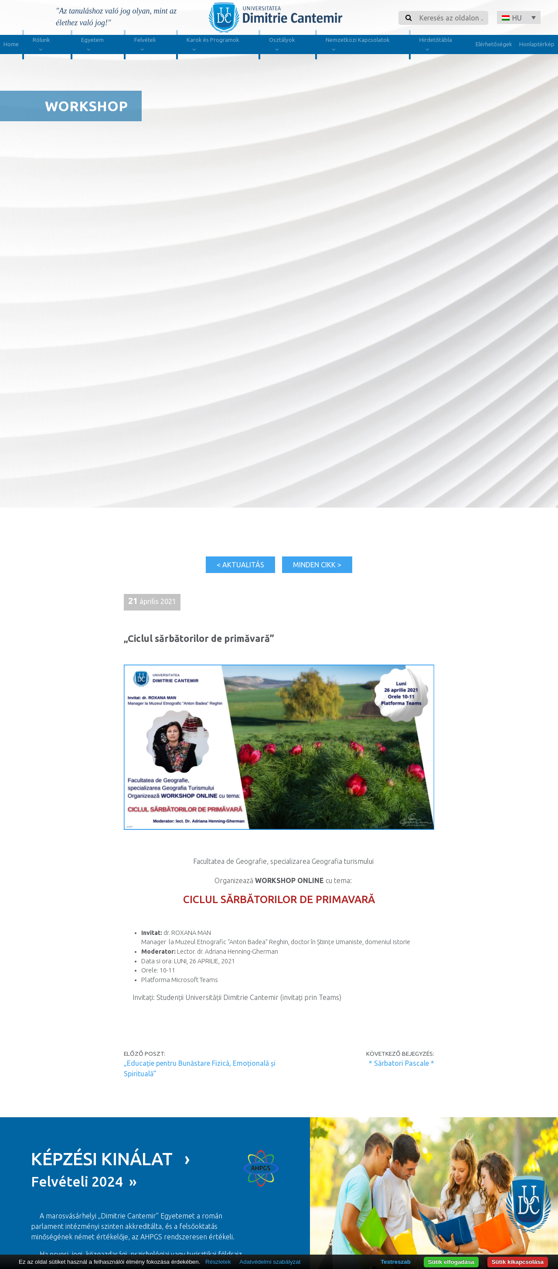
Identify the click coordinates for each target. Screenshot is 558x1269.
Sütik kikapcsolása (518, 1262)
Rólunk (41, 46)
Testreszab (396, 1262)
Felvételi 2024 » (84, 1181)
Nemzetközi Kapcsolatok (358, 46)
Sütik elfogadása (451, 1262)
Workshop (86, 106)
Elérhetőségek (494, 44)
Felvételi (145, 46)
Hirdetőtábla (435, 46)
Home (11, 44)
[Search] (451, 18)
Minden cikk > (317, 565)
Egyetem (92, 46)
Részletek (218, 1262)
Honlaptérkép (537, 44)
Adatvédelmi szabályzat (269, 1262)
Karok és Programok (213, 46)
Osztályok (282, 46)
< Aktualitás (240, 565)
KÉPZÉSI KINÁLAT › (110, 1159)
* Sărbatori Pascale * (401, 1063)
